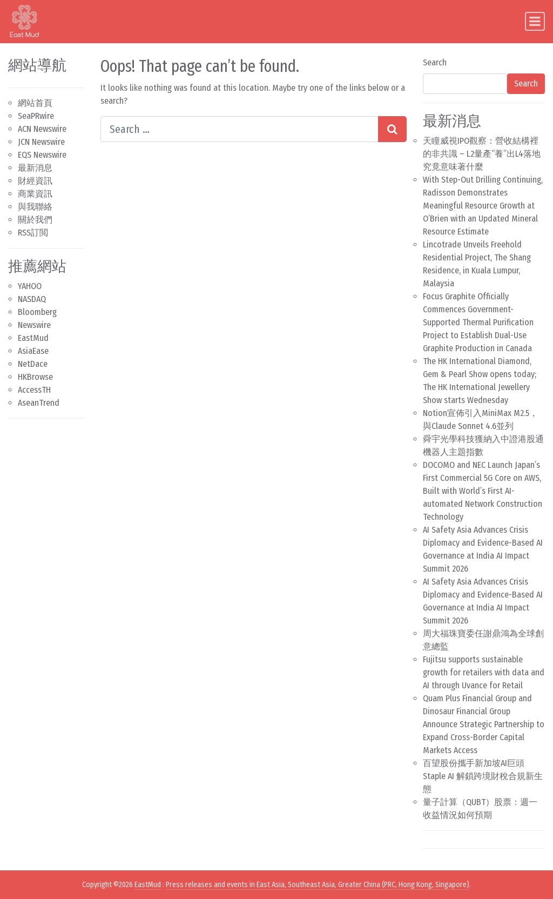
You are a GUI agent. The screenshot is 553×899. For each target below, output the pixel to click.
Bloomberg (37, 312)
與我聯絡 (35, 207)
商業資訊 (35, 194)
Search (435, 62)
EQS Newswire (42, 155)
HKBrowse (35, 377)
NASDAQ (32, 299)
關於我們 (35, 219)
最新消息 (35, 168)
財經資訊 (35, 181)
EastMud (33, 338)
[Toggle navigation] (535, 21)
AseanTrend (38, 403)
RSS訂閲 (33, 232)
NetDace (33, 364)
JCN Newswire (41, 142)
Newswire (34, 325)
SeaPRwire (36, 116)
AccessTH (34, 390)
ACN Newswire (42, 129)
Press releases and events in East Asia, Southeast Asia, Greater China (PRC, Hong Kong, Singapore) (317, 884)
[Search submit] (392, 129)
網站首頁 (35, 103)
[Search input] (239, 129)
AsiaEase (33, 351)
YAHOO (30, 286)
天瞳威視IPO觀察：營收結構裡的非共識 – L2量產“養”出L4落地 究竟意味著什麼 (482, 154)
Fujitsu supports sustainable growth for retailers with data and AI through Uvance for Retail (483, 672)
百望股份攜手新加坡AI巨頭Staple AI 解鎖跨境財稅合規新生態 (483, 776)
